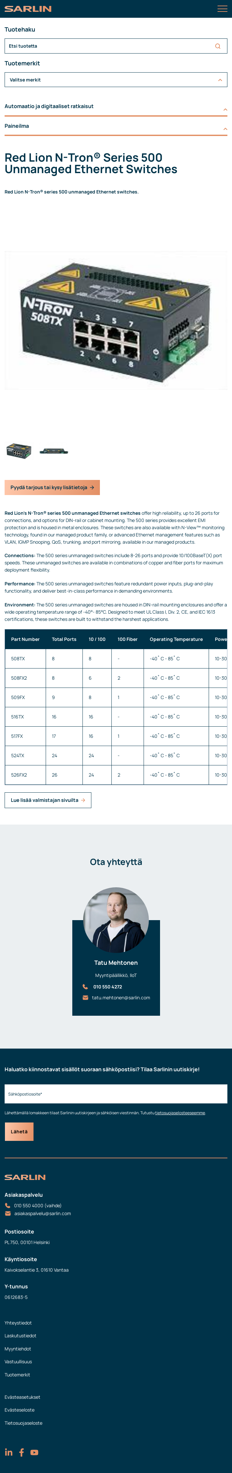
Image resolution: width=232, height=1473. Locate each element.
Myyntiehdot (18, 1349)
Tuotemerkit (17, 1374)
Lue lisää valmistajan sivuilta (48, 800)
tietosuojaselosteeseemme (180, 1113)
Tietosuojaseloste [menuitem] (23, 1423)
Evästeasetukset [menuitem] (22, 1397)
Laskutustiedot (20, 1335)
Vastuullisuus (18, 1361)
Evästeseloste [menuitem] (20, 1410)
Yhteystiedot (18, 1323)
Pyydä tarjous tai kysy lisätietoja (52, 487)
